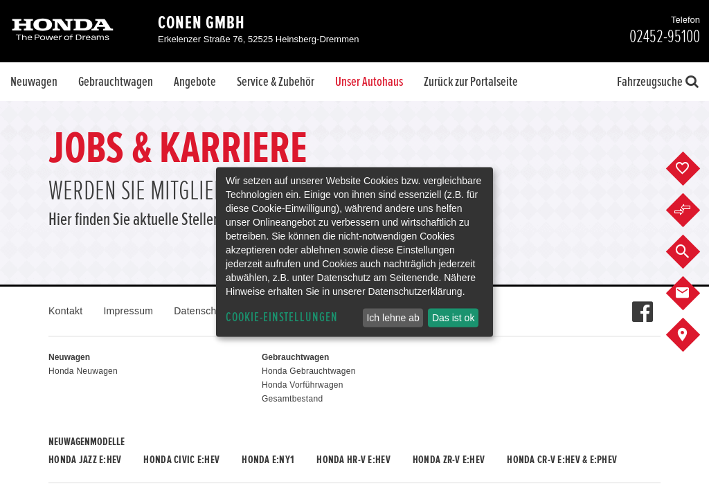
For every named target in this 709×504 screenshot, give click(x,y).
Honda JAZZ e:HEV (84, 459)
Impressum (128, 310)
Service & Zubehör (275, 82)
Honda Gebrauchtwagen (309, 371)
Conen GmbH (201, 23)
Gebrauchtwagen (115, 82)
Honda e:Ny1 (268, 459)
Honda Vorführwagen (302, 385)
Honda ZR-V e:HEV (449, 459)
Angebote (195, 82)
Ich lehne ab (392, 317)
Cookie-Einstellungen (282, 317)
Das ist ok (453, 317)
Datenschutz (202, 310)
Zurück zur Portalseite (471, 82)
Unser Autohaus (369, 82)
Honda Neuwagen (83, 371)
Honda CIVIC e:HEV (181, 459)
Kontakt (65, 310)
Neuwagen (33, 82)
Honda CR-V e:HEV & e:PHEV (562, 459)
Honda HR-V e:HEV (353, 459)
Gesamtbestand (292, 399)
